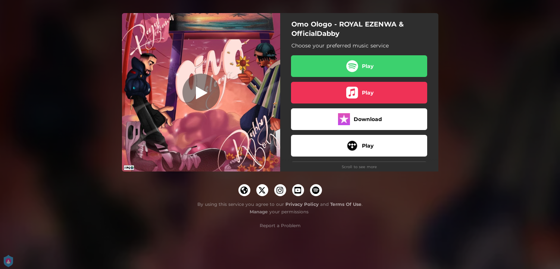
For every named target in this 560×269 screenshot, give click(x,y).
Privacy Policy (302, 204)
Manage (259, 211)
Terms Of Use (346, 204)
